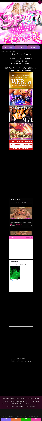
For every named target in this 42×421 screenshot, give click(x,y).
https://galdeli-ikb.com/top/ (21, 70)
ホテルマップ (28, 401)
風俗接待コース (37, 403)
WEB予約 (12, 401)
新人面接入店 (18, 403)
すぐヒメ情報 (21, 47)
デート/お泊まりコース (27, 403)
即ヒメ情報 (33, 47)
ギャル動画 (36, 398)
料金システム (23, 398)
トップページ (6, 398)
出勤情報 (12, 398)
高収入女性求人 (19, 406)
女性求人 (13, 406)
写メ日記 (17, 401)
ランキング (30, 398)
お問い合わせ (32, 406)
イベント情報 (11, 403)
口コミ (8, 406)
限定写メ (22, 401)
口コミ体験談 (8, 47)
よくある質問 (36, 401)
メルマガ (26, 406)
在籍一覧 (17, 398)
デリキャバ (4, 403)
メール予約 (5, 401)
